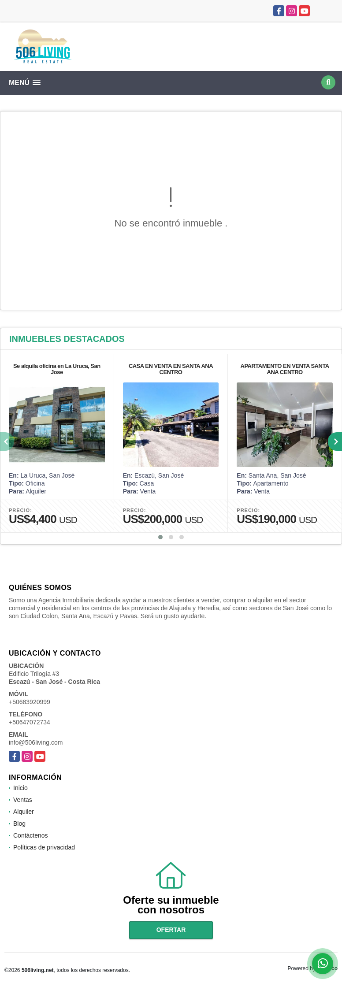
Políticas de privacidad (44, 847)
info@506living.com (36, 742)
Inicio (20, 787)
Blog (19, 823)
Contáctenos (30, 835)
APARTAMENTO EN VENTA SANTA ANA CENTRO (285, 369)
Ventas (22, 799)
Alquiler (23, 811)
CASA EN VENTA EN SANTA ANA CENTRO (171, 369)
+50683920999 (29, 701)
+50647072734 (29, 722)
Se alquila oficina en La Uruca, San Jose (56, 369)
